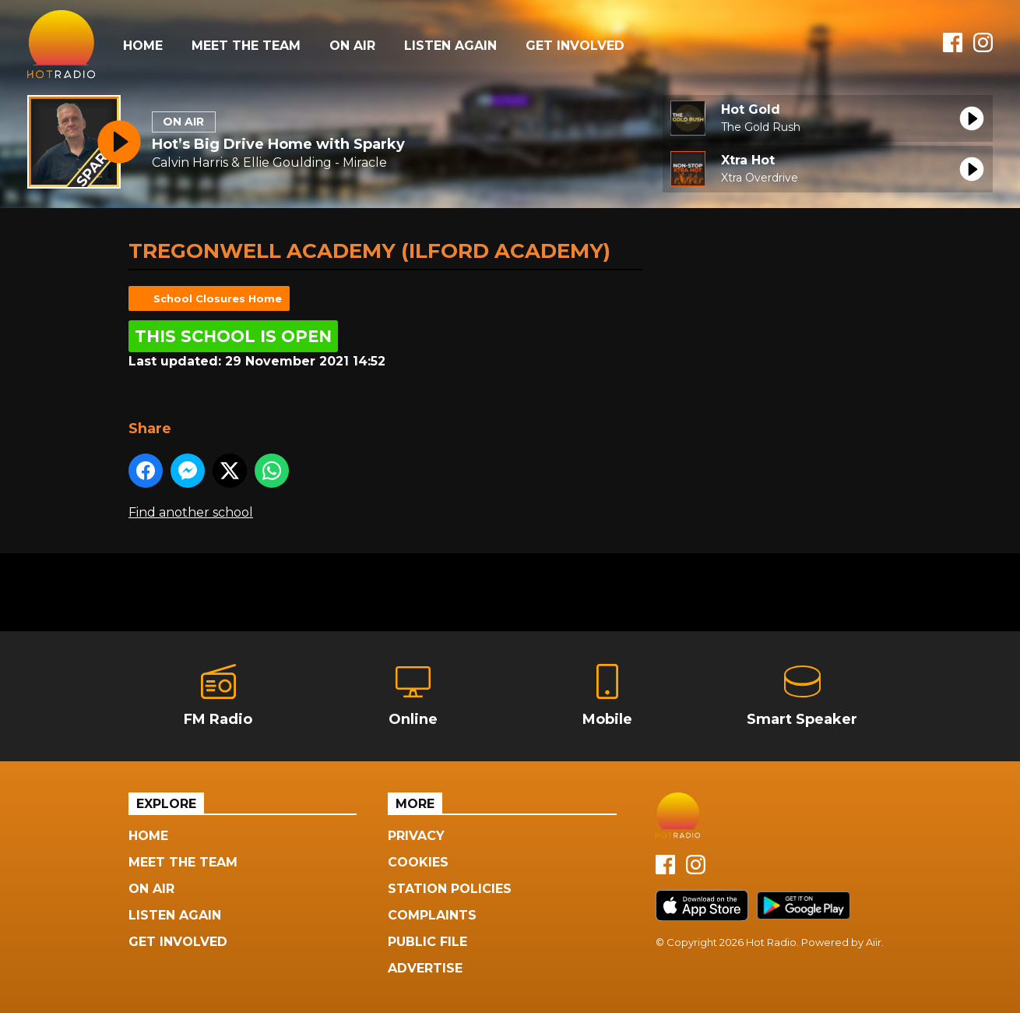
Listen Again (450, 45)
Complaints (432, 915)
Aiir (873, 942)
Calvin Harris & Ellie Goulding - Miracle (269, 162)
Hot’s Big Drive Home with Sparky (278, 144)
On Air (352, 45)
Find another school (190, 512)
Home (143, 45)
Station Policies (450, 888)
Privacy (416, 835)
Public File (427, 941)
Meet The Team (246, 45)
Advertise (425, 968)
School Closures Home (217, 298)
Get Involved (575, 45)
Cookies (418, 862)
